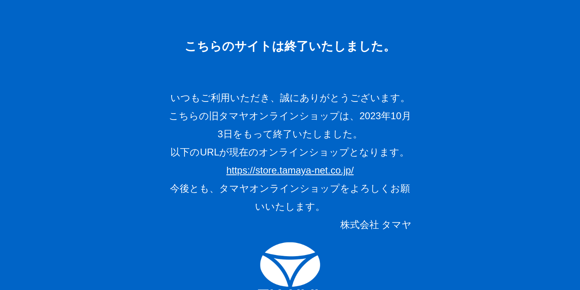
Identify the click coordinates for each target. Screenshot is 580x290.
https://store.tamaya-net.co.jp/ (290, 170)
